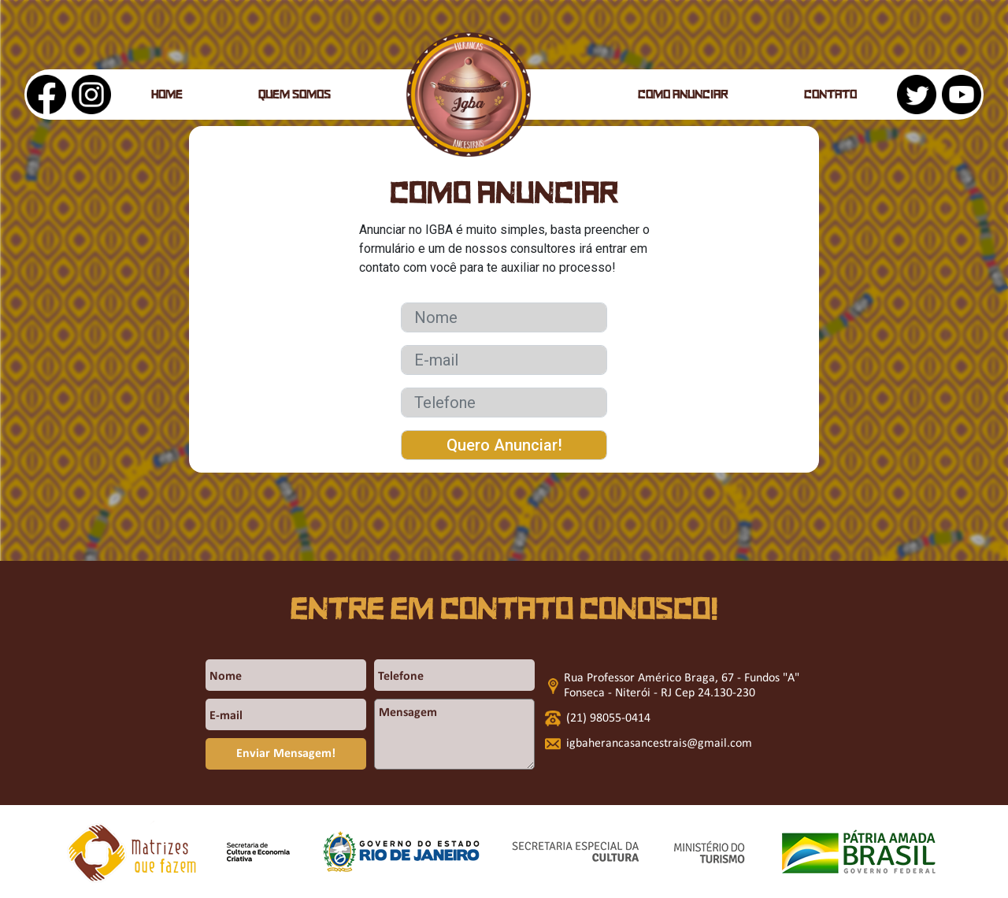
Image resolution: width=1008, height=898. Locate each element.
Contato (830, 95)
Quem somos (294, 95)
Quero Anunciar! (504, 445)
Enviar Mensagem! (285, 754)
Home (167, 95)
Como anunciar (683, 95)
